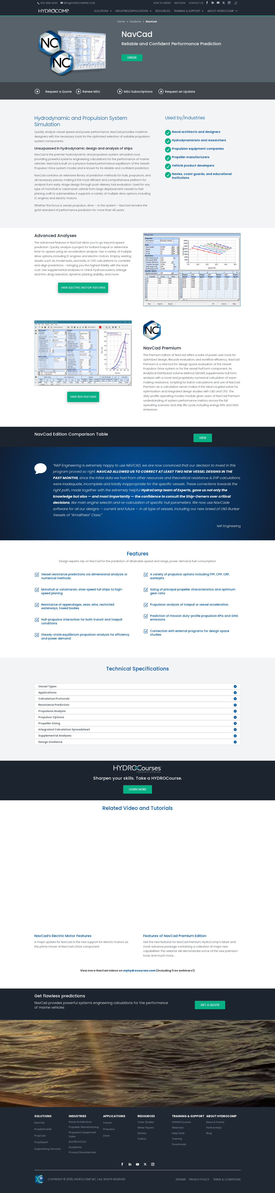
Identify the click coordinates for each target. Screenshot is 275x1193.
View (202, 438)
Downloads (179, 1144)
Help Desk (179, 3)
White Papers (146, 1127)
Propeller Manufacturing (84, 1127)
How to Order (162, 3)
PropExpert (41, 1142)
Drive (106, 1135)
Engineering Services (47, 1149)
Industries (77, 1116)
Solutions (101, 11)
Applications (114, 1116)
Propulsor (109, 1129)
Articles (142, 1133)
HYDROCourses (181, 1122)
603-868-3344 (48, 3)
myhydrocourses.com (139, 970)
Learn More (137, 789)
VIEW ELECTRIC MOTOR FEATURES (83, 287)
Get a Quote (210, 1005)
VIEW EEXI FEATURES (83, 397)
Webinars (178, 1127)
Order (132, 58)
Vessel (107, 1122)
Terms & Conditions (227, 1179)
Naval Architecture (80, 1122)
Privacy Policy (199, 1179)
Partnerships (214, 1127)
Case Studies (146, 1122)
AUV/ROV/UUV (78, 1142)
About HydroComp (220, 11)
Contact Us (196, 3)
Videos (142, 1139)
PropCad (39, 1135)
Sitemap (181, 1179)
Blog (209, 1133)
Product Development (82, 1152)
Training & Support (187, 11)
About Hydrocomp (221, 1116)
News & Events (215, 1122)
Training (177, 1139)
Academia (75, 1147)
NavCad (39, 1122)
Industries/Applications (132, 11)
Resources (162, 11)
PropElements (43, 1129)
